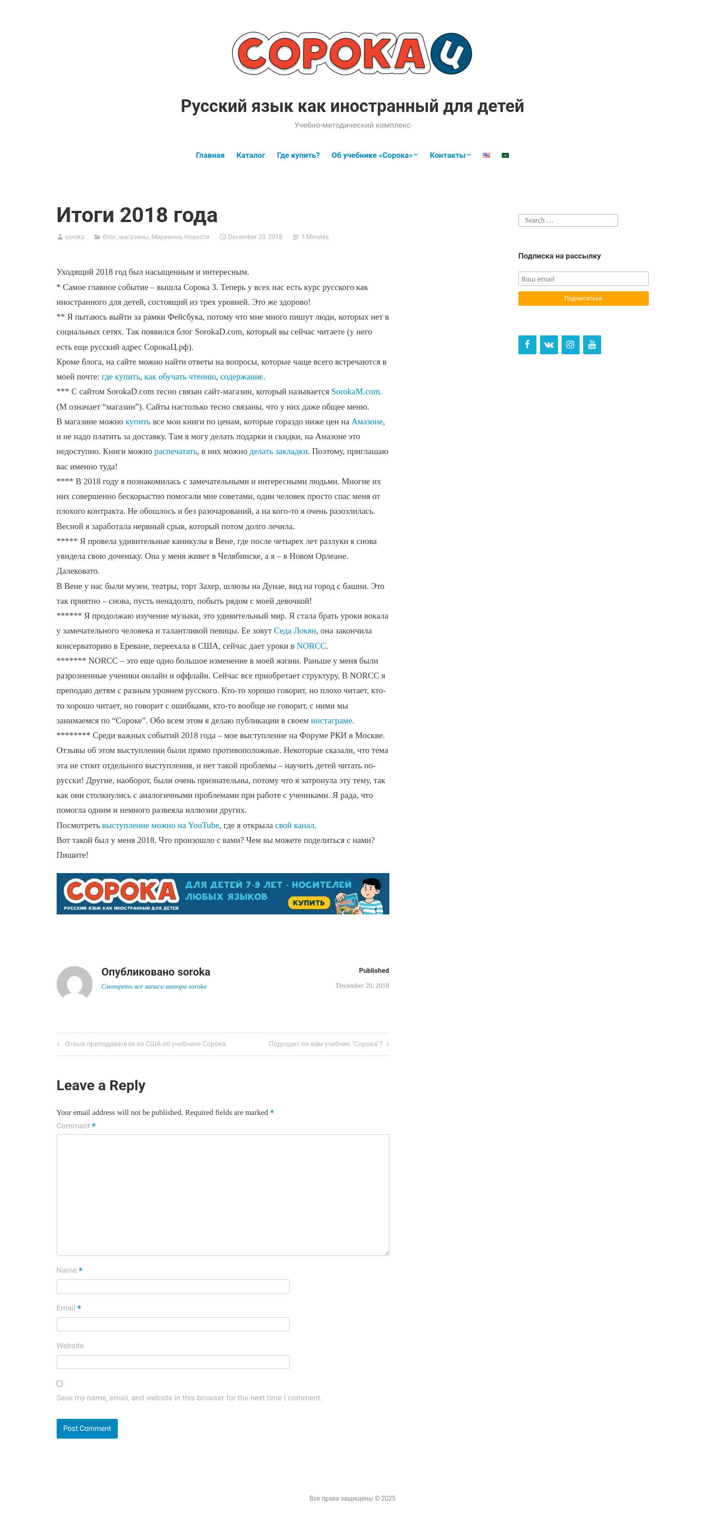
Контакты (448, 155)
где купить (121, 376)
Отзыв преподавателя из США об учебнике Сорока (144, 1045)
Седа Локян (294, 630)
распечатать (174, 451)
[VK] (549, 344)
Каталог (250, 155)
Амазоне (367, 421)
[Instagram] (571, 344)
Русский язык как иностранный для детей (352, 106)
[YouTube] (592, 344)
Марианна (167, 237)
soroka (75, 237)
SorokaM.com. (356, 391)
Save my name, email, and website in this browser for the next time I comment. (189, 1397)
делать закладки (279, 451)
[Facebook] (527, 344)
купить (138, 421)
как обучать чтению (180, 376)
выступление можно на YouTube (160, 825)
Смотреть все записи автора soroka (154, 986)
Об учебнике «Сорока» (372, 155)
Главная (210, 155)
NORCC (311, 646)
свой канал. (296, 825)
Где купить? (298, 155)
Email (69, 1308)
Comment (76, 1126)
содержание (241, 376)
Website (70, 1345)
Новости (197, 237)
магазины (134, 237)
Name (70, 1271)
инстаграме (331, 720)
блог (109, 237)
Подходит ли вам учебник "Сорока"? (326, 1045)
